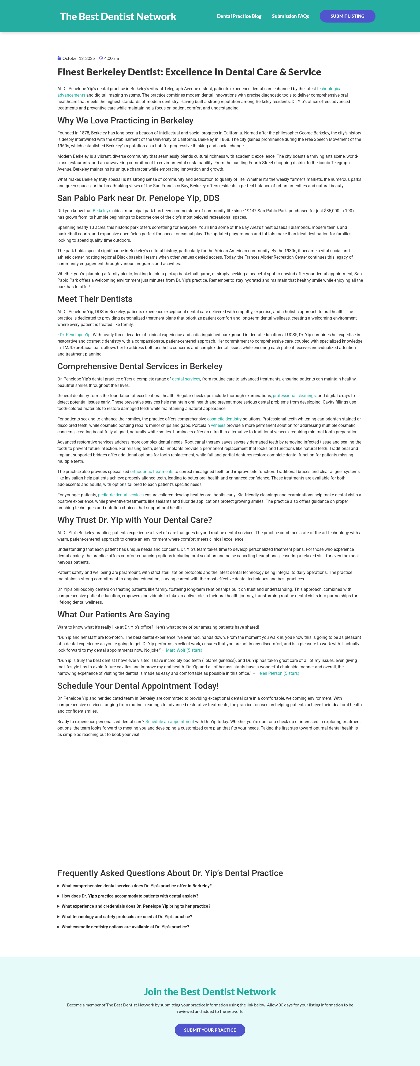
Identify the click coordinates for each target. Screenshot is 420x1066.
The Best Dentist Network (118, 16)
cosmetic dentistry (224, 419)
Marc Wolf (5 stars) (184, 650)
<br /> (210, 802)
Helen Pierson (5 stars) (278, 673)
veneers (218, 425)
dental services (186, 379)
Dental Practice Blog (239, 16)
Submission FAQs (290, 16)
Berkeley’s (102, 210)
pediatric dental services (121, 494)
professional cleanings (294, 395)
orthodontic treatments (151, 471)
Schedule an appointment (170, 721)
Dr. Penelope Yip (75, 334)
